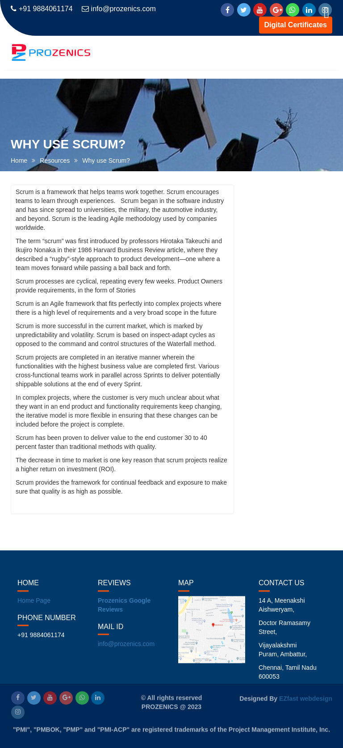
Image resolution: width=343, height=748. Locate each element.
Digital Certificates (295, 25)
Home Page (33, 605)
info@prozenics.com (119, 9)
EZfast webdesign (305, 698)
